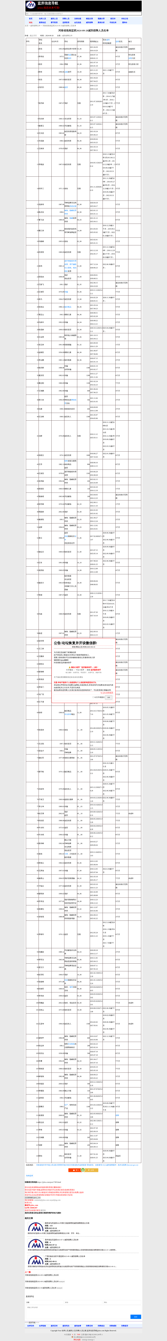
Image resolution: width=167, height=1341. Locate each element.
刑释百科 (89, 1326)
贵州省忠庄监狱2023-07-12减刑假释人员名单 (62, 1240)
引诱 (66, 854)
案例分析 (101, 22)
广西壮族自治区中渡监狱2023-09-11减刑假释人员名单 (65, 1256)
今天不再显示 (99, 697)
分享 (91, 1170)
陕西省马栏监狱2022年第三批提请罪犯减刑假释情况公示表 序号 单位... (54, 1233)
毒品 (69, 307)
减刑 (108, 40)
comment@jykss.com (41, 1200)
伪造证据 (73, 206)
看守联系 (54, 22)
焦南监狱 (29, 1176)
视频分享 (101, 19)
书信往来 (113, 22)
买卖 (66, 980)
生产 (66, 1105)
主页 (26, 26)
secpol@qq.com (54, 1200)
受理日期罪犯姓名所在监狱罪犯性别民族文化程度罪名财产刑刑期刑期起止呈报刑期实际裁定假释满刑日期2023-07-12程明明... (72, 1250)
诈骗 (66, 292)
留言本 (113, 19)
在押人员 (42, 19)
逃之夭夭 (33, 35)
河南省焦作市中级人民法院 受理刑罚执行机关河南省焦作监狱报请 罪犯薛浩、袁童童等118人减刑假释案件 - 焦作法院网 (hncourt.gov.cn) (86, 1165)
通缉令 (124, 22)
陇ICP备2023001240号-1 (94, 1334)
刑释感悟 (113, 1326)
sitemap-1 (91, 1340)
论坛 (30, 22)
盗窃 (66, 87)
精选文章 (89, 19)
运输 (66, 72)
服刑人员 (54, 19)
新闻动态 (42, 22)
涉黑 (130, 58)
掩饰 (66, 210)
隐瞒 (71, 218)
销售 (66, 461)
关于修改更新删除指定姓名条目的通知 (68, 677)
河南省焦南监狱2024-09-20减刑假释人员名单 (59, 26)
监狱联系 (66, 22)
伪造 (66, 536)
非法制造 (71, 1044)
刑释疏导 (124, 1326)
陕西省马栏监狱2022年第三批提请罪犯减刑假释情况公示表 (67, 1223)
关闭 (108, 697)
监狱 (117, 41)
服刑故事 (77, 1326)
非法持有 (67, 714)
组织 (69, 58)
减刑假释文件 (35, 26)
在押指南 (42, 1326)
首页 (30, 19)
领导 (71, 987)
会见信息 (77, 22)
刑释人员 (66, 19)
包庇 (69, 55)
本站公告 (124, 19)
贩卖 (66, 307)
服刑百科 (54, 1326)
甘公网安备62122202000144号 (84, 1337)
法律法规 (77, 19)
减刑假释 (89, 22)
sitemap (84, 1340)
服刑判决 (66, 1326)
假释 (117, 1115)
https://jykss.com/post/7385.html (49, 1182)
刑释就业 (101, 1326)
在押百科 (30, 1326)
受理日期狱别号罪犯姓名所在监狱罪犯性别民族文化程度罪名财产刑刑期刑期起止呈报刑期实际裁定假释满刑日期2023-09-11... (72, 1266)
